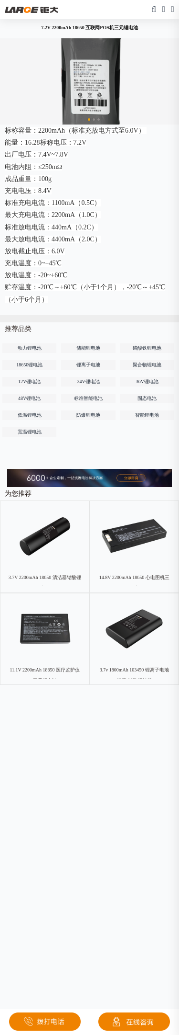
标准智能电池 (88, 398)
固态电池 (147, 398)
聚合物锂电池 (147, 364)
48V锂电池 (29, 398)
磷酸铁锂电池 (147, 348)
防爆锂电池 (88, 415)
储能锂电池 (88, 348)
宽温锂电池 (30, 431)
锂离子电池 (88, 364)
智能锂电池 (147, 415)
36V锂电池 (147, 381)
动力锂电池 (30, 348)
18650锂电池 (29, 364)
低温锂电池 (30, 415)
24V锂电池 (88, 381)
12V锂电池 (29, 381)
